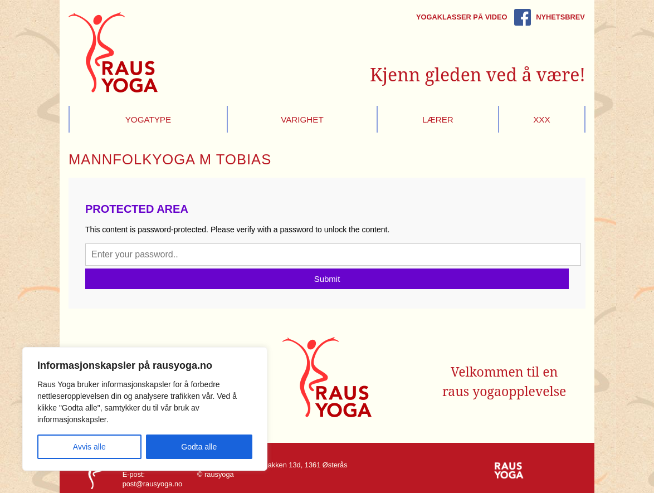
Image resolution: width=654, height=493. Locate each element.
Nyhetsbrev (560, 17)
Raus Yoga (113, 52)
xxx (541, 119)
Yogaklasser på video (461, 17)
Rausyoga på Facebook (522, 17)
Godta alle (199, 446)
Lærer (437, 119)
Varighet (302, 119)
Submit (327, 279)
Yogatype (148, 119)
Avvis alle (89, 446)
